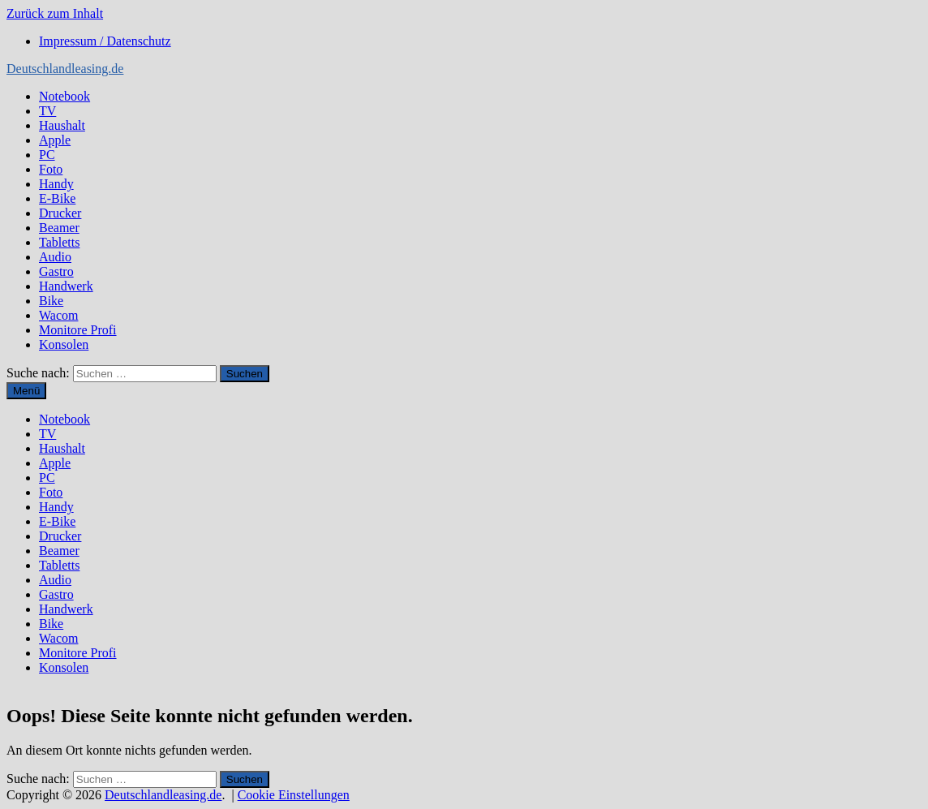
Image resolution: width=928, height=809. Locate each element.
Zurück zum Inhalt (54, 13)
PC (47, 154)
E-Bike (57, 198)
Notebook (64, 96)
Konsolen (63, 344)
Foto (50, 169)
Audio (55, 257)
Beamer (59, 228)
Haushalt (62, 125)
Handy (56, 184)
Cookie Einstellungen (294, 795)
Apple (55, 140)
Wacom (58, 315)
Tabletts (59, 242)
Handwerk (66, 286)
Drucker (60, 213)
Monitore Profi (78, 330)
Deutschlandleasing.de (64, 68)
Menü (26, 391)
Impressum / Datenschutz (105, 41)
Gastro (56, 271)
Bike (51, 301)
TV (47, 111)
